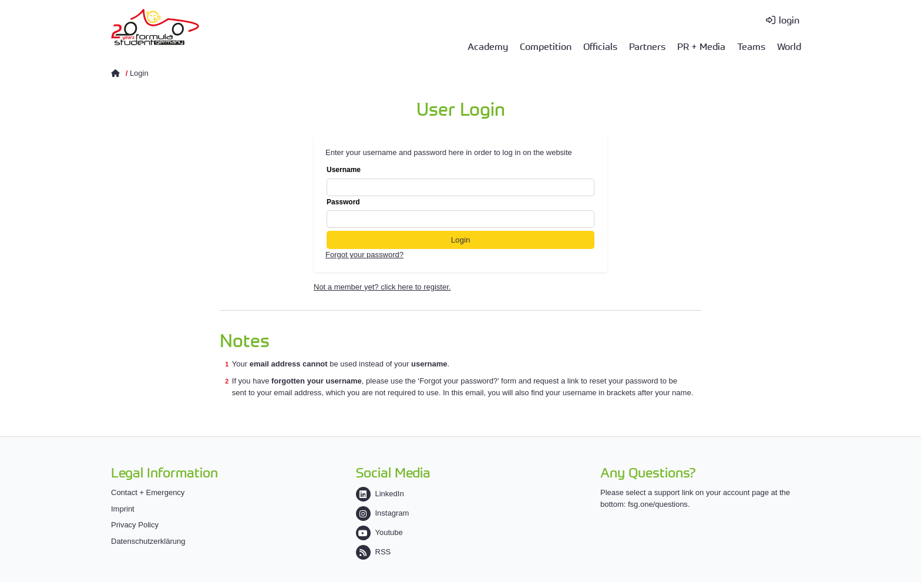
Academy (488, 46)
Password (460, 213)
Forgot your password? (364, 254)
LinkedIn (380, 493)
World (789, 46)
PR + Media (701, 46)
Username (460, 181)
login (789, 19)
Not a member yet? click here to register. (382, 286)
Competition (546, 46)
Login (139, 73)
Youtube (379, 532)
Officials (600, 46)
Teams (751, 46)
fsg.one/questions (658, 504)
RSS (373, 551)
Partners (647, 46)
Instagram (382, 513)
